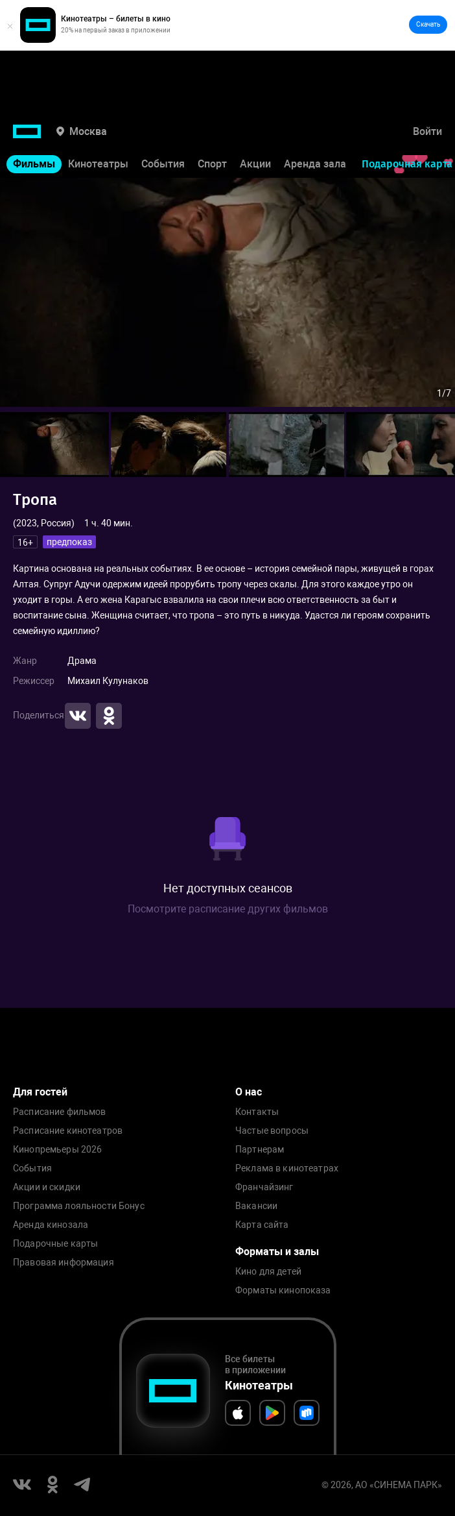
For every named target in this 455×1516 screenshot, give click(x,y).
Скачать (428, 24)
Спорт (212, 164)
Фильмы (34, 164)
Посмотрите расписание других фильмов (228, 909)
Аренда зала (315, 164)
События (163, 164)
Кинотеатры (98, 164)
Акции (255, 164)
